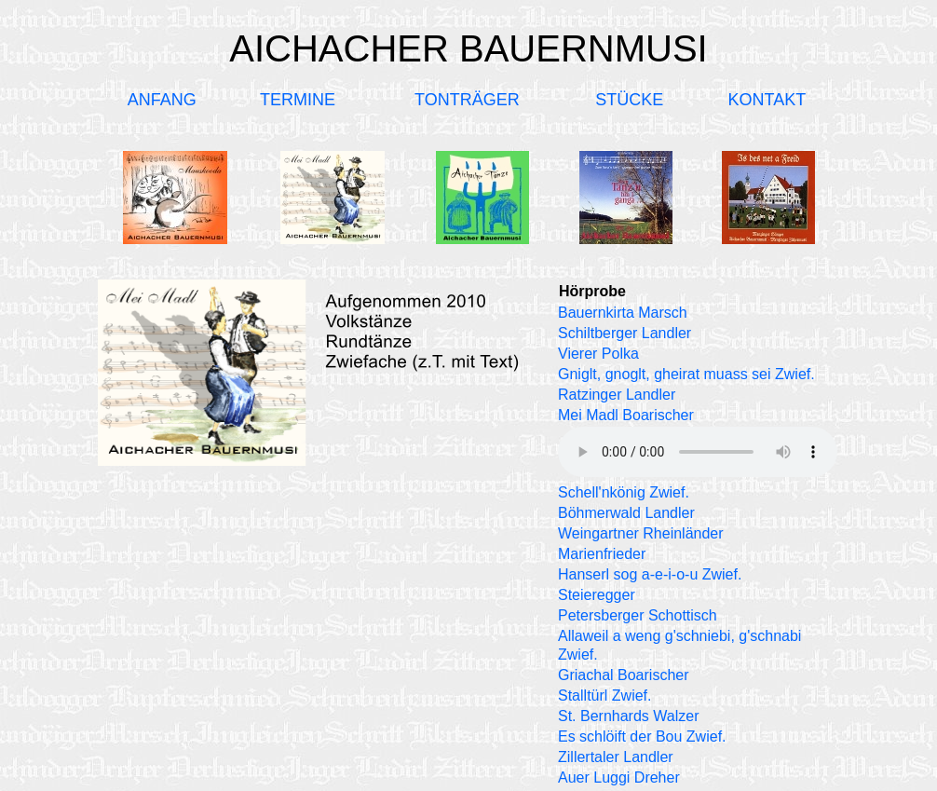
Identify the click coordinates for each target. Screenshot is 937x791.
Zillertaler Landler (615, 757)
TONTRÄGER (467, 99)
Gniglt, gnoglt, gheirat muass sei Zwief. (686, 374)
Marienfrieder (601, 554)
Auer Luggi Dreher (619, 777)
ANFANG (162, 99)
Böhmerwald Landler (626, 513)
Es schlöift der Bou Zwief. (642, 736)
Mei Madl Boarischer (626, 415)
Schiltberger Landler (624, 333)
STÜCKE (629, 99)
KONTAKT (766, 99)
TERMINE (297, 99)
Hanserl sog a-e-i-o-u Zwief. (649, 574)
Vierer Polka (598, 353)
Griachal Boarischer (623, 675)
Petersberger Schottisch (637, 615)
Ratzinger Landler (616, 394)
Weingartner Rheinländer (641, 533)
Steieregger (596, 595)
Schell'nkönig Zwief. (623, 492)
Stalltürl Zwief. (604, 695)
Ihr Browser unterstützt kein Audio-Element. (697, 452)
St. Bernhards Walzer (628, 716)
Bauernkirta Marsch (622, 312)
